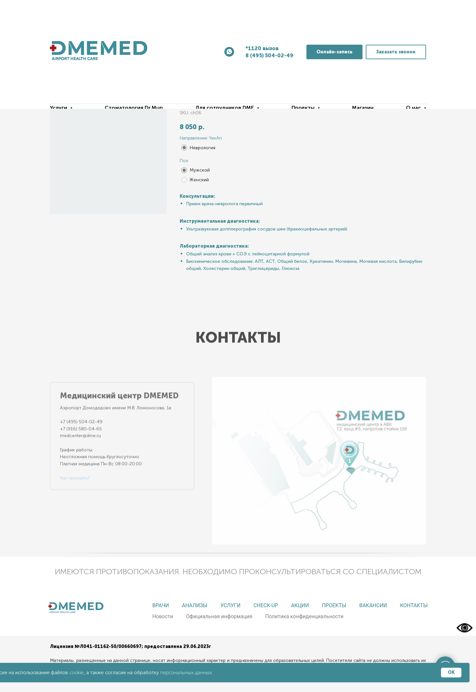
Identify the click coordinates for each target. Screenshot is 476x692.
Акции (300, 605)
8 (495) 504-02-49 (269, 55)
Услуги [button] (59, 108)
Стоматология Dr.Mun (134, 108)
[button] (396, 52)
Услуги (230, 605)
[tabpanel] (319, 455)
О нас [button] (414, 108)
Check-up (266, 605)
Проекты (334, 605)
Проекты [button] (304, 108)
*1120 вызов (262, 48)
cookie (76, 672)
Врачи (160, 605)
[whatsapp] (229, 52)
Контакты (414, 605)
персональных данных (186, 672)
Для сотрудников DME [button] (225, 108)
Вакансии (373, 605)
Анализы (195, 605)
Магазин (363, 108)
